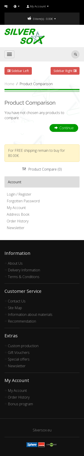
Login (11, 194)
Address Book (18, 214)
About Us (15, 263)
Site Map (15, 307)
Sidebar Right (65, 71)
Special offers (19, 359)
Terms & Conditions (23, 276)
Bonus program (20, 403)
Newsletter (15, 227)
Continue (64, 128)
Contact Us (17, 301)
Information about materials (30, 314)
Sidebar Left (18, 71)
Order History (17, 221)
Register (24, 194)
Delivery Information (24, 270)
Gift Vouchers (19, 352)
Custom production (23, 345)
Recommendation (22, 321)
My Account (16, 207)
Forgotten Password (23, 200)
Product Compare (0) (42, 169)
